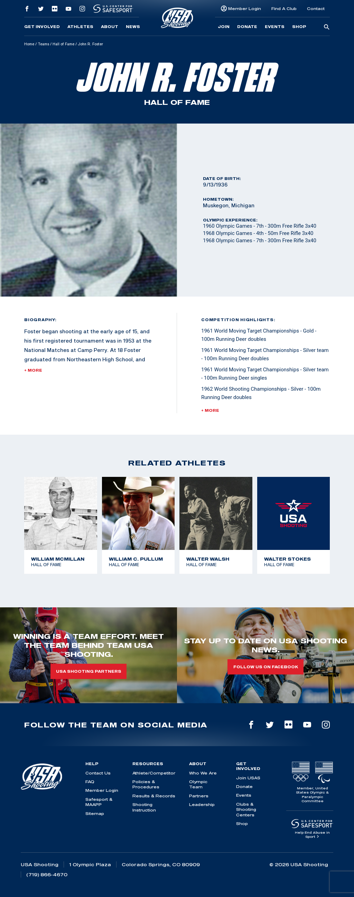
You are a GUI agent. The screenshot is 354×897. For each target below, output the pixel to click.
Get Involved (42, 27)
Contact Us (98, 773)
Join (224, 27)
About (109, 27)
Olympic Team (198, 784)
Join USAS (248, 778)
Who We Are (203, 773)
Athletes (80, 27)
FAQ (89, 781)
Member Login (244, 8)
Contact (316, 8)
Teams (43, 44)
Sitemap (94, 813)
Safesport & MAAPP (98, 802)
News (133, 27)
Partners (198, 796)
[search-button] (327, 27)
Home (29, 44)
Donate (247, 27)
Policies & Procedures (145, 784)
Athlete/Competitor (153, 773)
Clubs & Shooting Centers (246, 809)
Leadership (202, 804)
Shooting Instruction (144, 807)
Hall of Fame (63, 44)
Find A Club (284, 8)
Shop (299, 27)
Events (275, 27)
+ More (33, 370)
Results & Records (153, 796)
